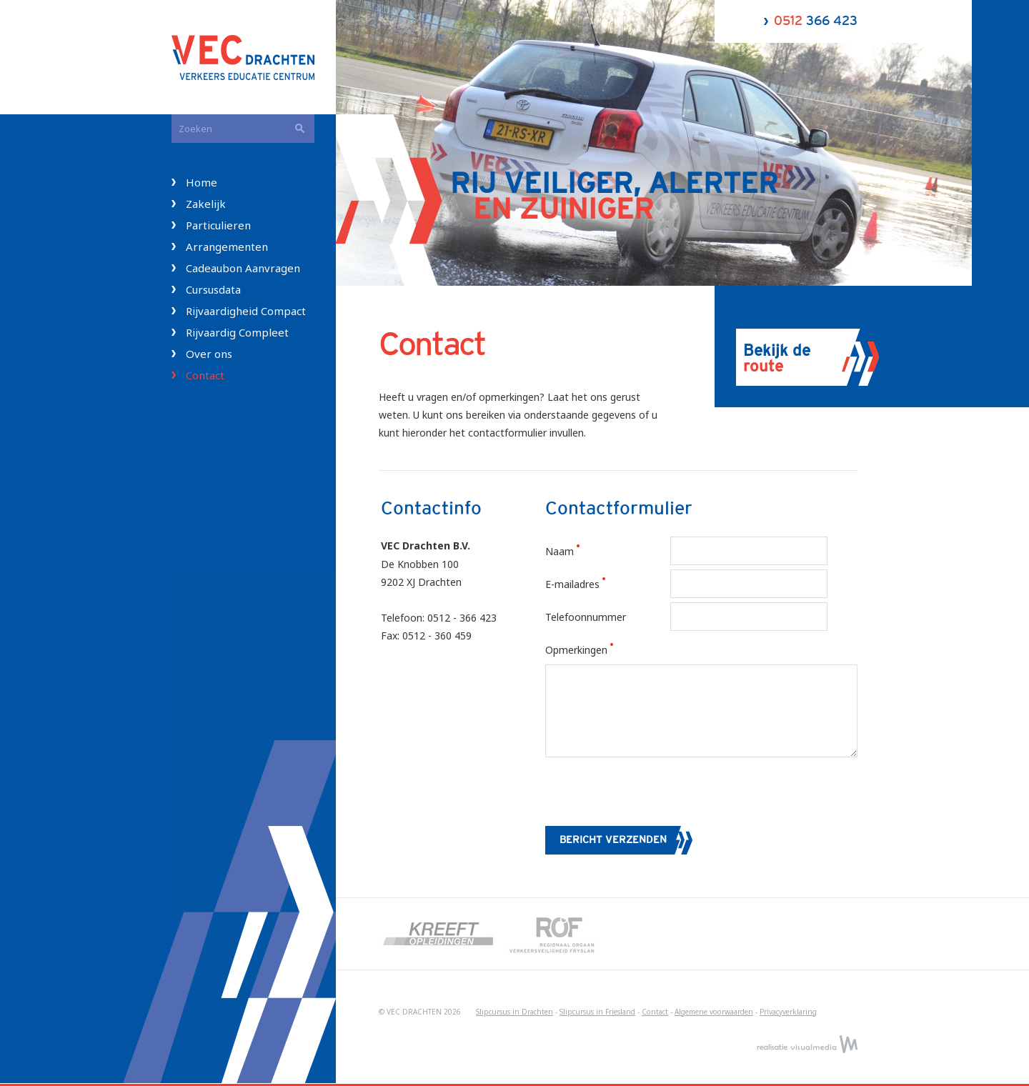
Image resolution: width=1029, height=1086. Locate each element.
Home (201, 182)
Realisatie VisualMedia (807, 1044)
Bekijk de (776, 358)
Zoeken (300, 128)
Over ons (209, 354)
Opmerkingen (592, 650)
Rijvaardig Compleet (237, 332)
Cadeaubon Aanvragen (243, 268)
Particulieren (218, 225)
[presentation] (653, 794)
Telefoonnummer (585, 617)
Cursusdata (213, 289)
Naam (575, 551)
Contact (205, 375)
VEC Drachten (254, 57)
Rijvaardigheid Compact (246, 311)
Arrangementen (227, 246)
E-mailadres (588, 584)
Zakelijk (206, 203)
